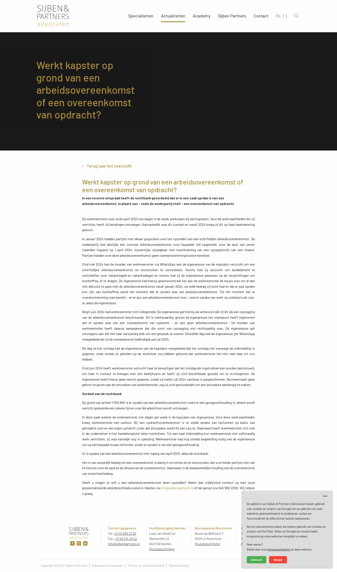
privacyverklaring (278, 549)
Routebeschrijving (162, 549)
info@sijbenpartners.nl (177, 488)
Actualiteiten (173, 16)
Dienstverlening (179, 565)
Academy (201, 16)
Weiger (278, 559)
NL (278, 16)
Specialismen (140, 16)
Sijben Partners (232, 16)
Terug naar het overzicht (109, 165)
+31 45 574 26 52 (126, 539)
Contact (261, 16)
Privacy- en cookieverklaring (146, 565)
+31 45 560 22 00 (125, 533)
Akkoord (256, 559)
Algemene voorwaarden (107, 565)
